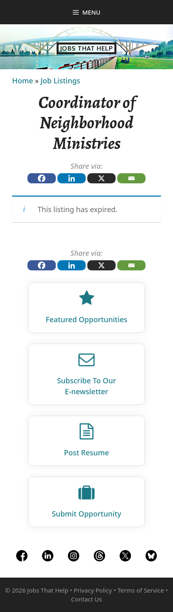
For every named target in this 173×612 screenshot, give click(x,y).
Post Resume (86, 452)
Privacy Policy (93, 590)
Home (22, 80)
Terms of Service (140, 590)
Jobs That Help (86, 48)
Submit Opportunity (86, 513)
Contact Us (86, 599)
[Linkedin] (71, 178)
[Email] (131, 178)
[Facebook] (41, 178)
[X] (101, 178)
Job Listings (60, 80)
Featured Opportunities (86, 319)
